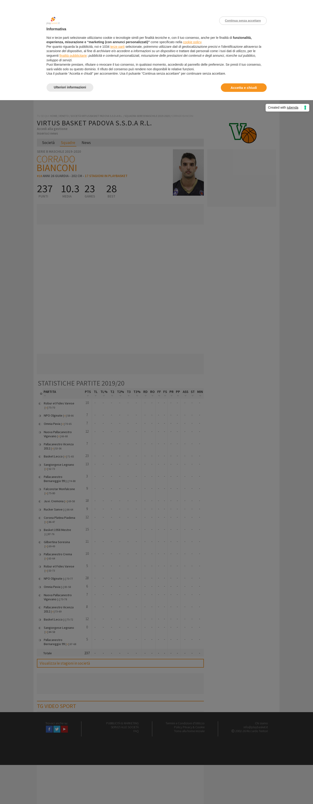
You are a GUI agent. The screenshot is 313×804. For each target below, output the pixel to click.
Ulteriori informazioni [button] (70, 87)
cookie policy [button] (192, 42)
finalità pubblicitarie (73, 55)
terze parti (117, 46)
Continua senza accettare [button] (243, 20)
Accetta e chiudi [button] (243, 88)
